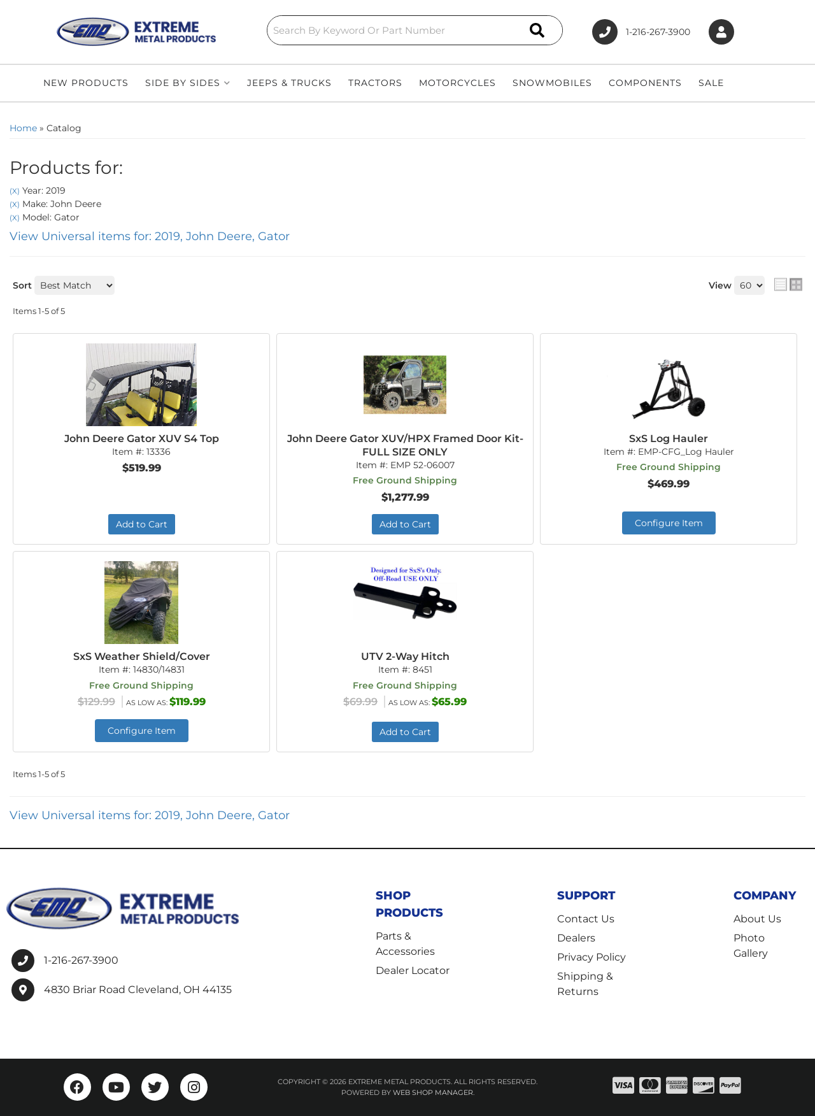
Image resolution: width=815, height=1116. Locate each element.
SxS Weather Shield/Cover (141, 656)
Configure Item (669, 523)
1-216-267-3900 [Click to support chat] (641, 32)
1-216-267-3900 (81, 960)
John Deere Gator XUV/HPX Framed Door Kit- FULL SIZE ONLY (405, 445)
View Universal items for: (150, 236)
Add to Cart (141, 524)
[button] (415, 30)
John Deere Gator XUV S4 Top (141, 439)
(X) (15, 191)
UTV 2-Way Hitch (405, 656)
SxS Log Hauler (668, 439)
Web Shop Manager (433, 1092)
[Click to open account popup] (721, 32)
